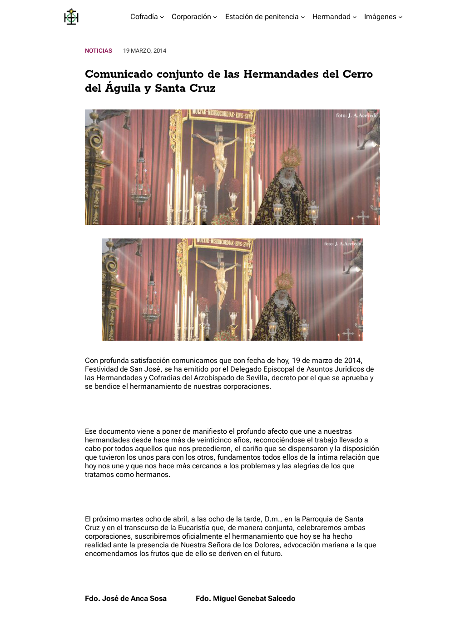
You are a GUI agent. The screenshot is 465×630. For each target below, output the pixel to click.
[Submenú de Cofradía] (162, 17)
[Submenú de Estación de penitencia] (303, 17)
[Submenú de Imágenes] (400, 17)
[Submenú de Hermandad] (354, 17)
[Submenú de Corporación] (215, 17)
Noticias (98, 50)
